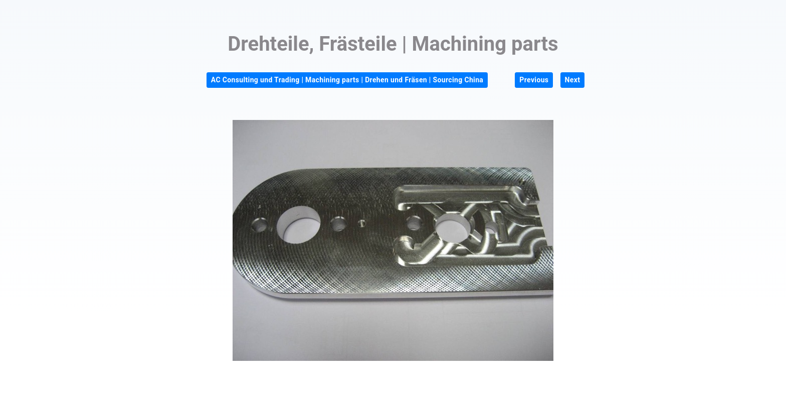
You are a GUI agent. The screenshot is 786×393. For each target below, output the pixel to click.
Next (572, 80)
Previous (533, 80)
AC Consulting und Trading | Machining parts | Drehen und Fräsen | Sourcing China (347, 80)
